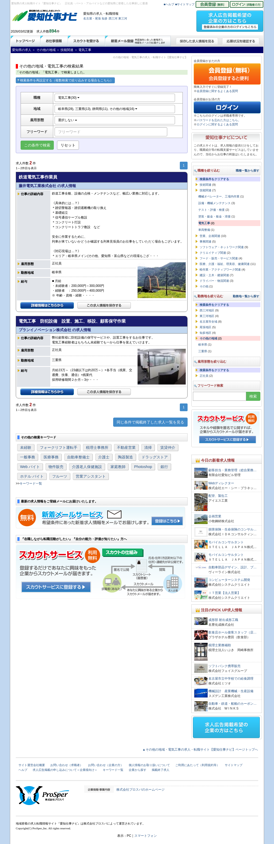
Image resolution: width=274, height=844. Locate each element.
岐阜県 (202, 344)
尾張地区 (205, 327)
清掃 (148, 447)
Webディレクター (221, 483)
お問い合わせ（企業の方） (105, 765)
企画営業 (214, 516)
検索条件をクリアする (214, 179)
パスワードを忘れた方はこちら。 (219, 120)
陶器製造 (125, 457)
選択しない (67, 120)
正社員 (204, 375)
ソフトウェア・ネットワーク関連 (222, 247)
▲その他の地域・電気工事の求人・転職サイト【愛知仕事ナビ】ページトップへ (200, 749)
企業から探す (137, 769)
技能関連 (205, 190)
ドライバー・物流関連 (214, 280)
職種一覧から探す (247, 170)
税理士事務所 (97, 447)
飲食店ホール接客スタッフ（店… (232, 632)
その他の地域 (208, 338)
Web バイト (30, 467)
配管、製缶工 (218, 496)
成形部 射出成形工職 (223, 620)
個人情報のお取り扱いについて (149, 765)
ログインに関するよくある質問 (217, 124)
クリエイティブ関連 (213, 252)
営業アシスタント (91, 476)
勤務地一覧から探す (246, 296)
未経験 (25, 447)
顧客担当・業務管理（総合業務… (232, 470)
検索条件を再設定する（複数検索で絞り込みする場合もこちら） (65, 80)
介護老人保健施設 (87, 467)
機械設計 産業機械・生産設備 (230, 691)
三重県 (202, 351)
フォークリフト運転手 (58, 447)
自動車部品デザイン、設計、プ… (232, 567)
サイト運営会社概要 (31, 765)
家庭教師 (118, 467)
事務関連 (205, 241)
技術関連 (205, 184)
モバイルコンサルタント (226, 542)
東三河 (122, 18)
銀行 (164, 467)
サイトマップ (233, 765)
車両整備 (204, 229)
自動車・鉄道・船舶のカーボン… (232, 704)
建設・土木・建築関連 (214, 275)
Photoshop (143, 467)
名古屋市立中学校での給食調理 (230, 678)
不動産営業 (126, 447)
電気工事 (204, 223)
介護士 (103, 457)
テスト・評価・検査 (211, 209)
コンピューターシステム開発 (229, 580)
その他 (204, 286)
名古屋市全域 (208, 321)
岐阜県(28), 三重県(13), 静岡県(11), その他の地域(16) (98, 109)
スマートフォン (145, 836)
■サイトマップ (185, 4)
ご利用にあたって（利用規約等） (197, 765)
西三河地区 (207, 310)
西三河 (113, 18)
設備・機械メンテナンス (214, 203)
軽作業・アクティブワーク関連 (220, 269)
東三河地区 (207, 316)
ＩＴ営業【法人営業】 (224, 593)
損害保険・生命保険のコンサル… (232, 529)
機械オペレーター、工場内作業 (218, 196)
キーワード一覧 (31, 483)
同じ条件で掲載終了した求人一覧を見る (150, 422)
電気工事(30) (69, 98)
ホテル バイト (32, 476)
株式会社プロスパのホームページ (140, 789)
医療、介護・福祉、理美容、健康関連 (225, 264)
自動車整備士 (78, 457)
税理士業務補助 (219, 645)
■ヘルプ (169, 4)
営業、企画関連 (210, 235)
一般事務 (27, 457)
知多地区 (205, 332)
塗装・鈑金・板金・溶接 (214, 216)
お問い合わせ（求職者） (66, 765)
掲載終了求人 (160, 769)
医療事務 (51, 457)
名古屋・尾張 (92, 18)
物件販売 (55, 467)
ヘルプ (22, 769)
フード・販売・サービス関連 (219, 258)
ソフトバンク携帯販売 (224, 666)
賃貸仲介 (167, 447)
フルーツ (59, 476)
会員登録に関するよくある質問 (217, 91)
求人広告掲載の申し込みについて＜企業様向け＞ (65, 769)
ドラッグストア (155, 457)
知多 (105, 18)
